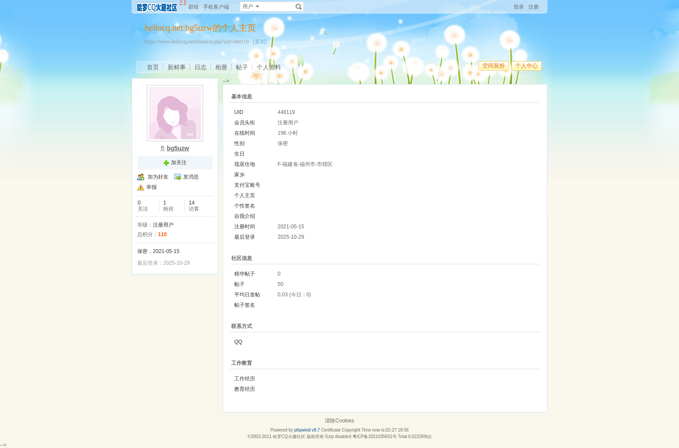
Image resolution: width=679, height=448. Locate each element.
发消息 (191, 177)
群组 (193, 7)
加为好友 (158, 177)
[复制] (260, 42)
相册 (221, 67)
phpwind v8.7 (307, 430)
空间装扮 (493, 65)
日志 (200, 67)
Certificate (330, 430)
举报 (151, 187)
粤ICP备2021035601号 (374, 436)
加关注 (179, 162)
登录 (519, 7)
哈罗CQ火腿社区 (289, 436)
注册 (533, 7)
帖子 (242, 67)
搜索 (298, 6)
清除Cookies (339, 421)
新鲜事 (177, 67)
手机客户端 (216, 7)
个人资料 (269, 67)
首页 (153, 67)
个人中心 (526, 65)
